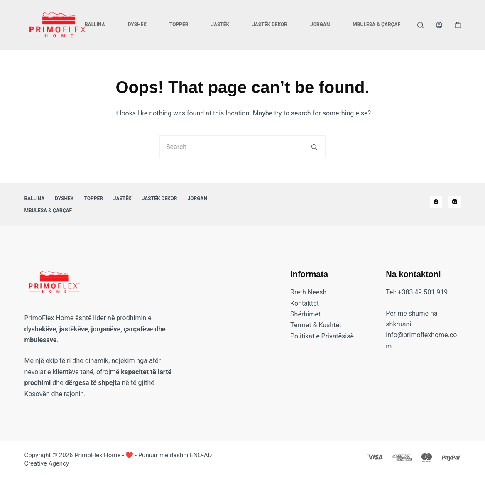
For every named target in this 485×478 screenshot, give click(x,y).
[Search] (420, 25)
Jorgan (320, 24)
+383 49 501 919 (423, 292)
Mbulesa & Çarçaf (376, 24)
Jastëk (220, 24)
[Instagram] (454, 202)
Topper (178, 24)
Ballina (95, 24)
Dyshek (137, 24)
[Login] (439, 25)
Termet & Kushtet (315, 325)
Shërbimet (305, 314)
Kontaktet (304, 303)
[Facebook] (436, 202)
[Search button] (314, 146)
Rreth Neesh (308, 292)
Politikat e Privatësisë (322, 336)
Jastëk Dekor (269, 24)
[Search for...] (231, 146)
